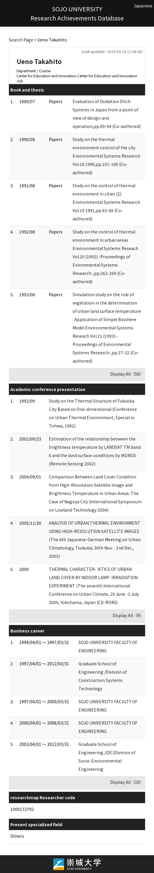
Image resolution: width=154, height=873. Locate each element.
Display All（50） (127, 374)
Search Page (21, 40)
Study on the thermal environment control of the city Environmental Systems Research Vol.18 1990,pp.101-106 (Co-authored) (106, 155)
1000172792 (22, 809)
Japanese (143, 6)
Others (17, 836)
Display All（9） (128, 615)
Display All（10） (127, 782)
